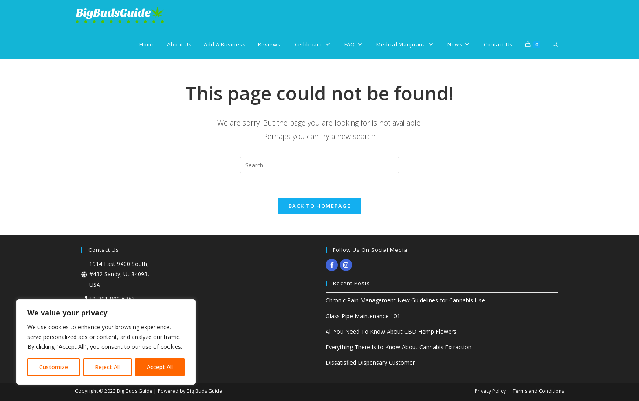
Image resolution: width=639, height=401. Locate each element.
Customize (53, 367)
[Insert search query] (319, 165)
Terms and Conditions (538, 391)
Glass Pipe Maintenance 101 (363, 316)
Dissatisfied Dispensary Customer (370, 363)
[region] (106, 342)
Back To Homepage (319, 206)
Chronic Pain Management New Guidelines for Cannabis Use (405, 300)
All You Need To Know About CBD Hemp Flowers (391, 332)
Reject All (107, 367)
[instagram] (347, 265)
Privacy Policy (490, 391)
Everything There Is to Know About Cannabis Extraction (399, 347)
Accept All (160, 367)
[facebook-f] (333, 265)
